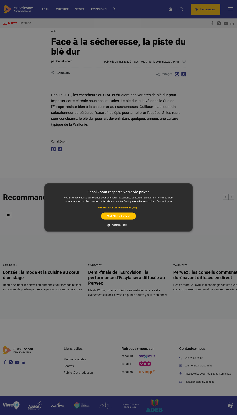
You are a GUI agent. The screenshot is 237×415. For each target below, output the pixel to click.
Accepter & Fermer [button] (119, 215)
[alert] (118, 207)
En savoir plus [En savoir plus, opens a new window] (164, 201)
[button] (118, 207)
